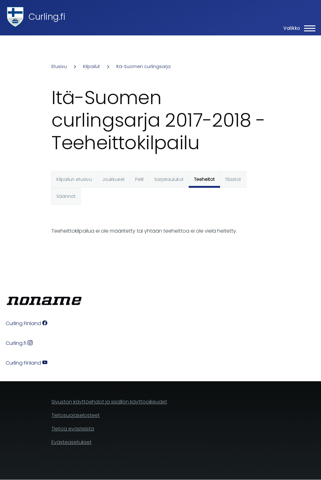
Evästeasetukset (71, 442)
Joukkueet (113, 179)
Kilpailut (91, 66)
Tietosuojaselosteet (75, 415)
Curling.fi (47, 17)
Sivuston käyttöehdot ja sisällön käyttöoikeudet (109, 401)
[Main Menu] (297, 28)
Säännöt (66, 196)
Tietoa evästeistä (72, 428)
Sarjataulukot (169, 179)
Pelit (139, 179)
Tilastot (233, 179)
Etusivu (59, 66)
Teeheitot (204, 179)
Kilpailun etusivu (74, 179)
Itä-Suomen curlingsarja (143, 66)
